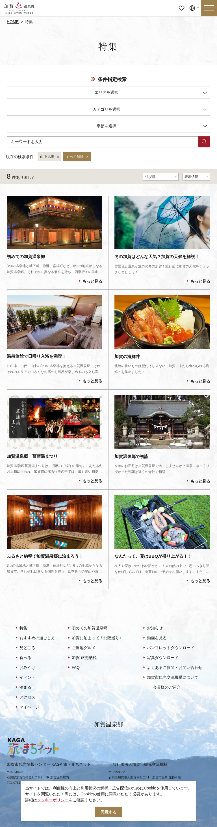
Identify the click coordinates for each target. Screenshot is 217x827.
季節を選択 (152, 127)
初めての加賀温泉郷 (87, 628)
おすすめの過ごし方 (35, 638)
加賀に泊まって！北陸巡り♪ (94, 638)
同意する (108, 812)
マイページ (181, 4)
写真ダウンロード (160, 658)
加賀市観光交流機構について (170, 677)
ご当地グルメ (81, 648)
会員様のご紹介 (164, 687)
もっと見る (90, 281)
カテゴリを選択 (150, 110)
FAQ (73, 668)
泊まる (23, 687)
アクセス (25, 697)
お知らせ (152, 628)
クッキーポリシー (53, 800)
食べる (23, 658)
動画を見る (154, 638)
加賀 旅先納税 (82, 658)
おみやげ (25, 668)
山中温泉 (50, 157)
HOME (13, 21)
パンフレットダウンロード (168, 648)
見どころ (25, 648)
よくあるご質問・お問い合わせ (172, 668)
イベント (25, 677)
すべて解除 (77, 157)
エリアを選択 (151, 93)
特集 (21, 628)
